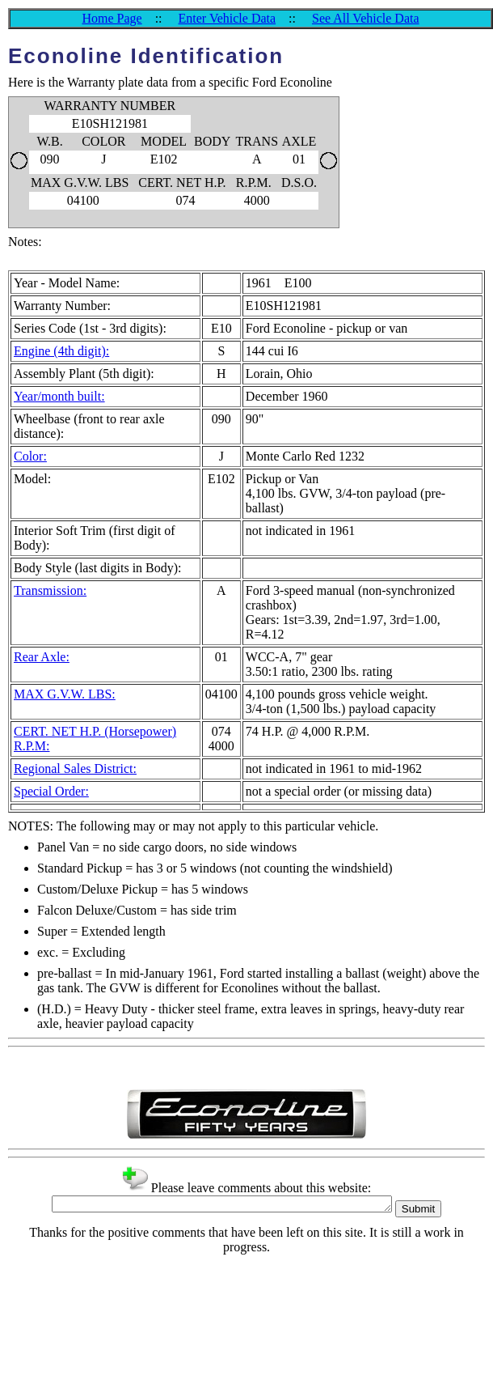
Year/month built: (59, 396)
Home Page (111, 18)
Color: (30, 456)
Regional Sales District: (75, 768)
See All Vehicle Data (365, 18)
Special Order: (51, 791)
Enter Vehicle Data (227, 18)
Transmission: (50, 590)
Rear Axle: (42, 657)
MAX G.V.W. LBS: (65, 694)
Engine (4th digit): (61, 351)
